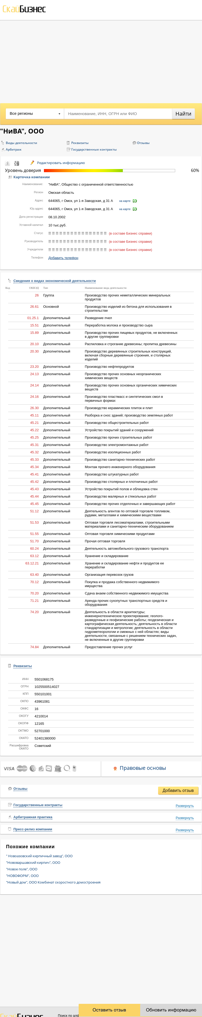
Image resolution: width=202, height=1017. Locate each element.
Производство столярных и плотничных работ (121, 482)
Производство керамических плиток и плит (119, 408)
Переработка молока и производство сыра (119, 325)
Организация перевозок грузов (109, 575)
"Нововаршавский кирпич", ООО (33, 862)
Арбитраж (14, 149)
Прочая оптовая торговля (105, 541)
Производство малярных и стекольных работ (120, 496)
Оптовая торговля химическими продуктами (119, 534)
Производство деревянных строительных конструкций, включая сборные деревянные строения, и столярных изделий (128, 355)
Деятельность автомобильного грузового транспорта (126, 548)
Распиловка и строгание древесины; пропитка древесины (130, 344)
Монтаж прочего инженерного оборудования (120, 467)
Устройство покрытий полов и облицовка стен (121, 489)
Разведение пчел (98, 318)
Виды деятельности (21, 143)
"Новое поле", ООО (21, 869)
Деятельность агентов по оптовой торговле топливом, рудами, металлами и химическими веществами (127, 513)
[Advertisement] (101, 60)
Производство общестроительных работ (117, 423)
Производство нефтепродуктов (109, 367)
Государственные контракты (94, 149)
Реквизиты (80, 143)
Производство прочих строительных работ (118, 437)
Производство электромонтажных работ (116, 445)
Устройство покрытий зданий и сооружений (119, 430)
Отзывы (143, 143)
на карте (124, 200)
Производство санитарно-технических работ (120, 460)
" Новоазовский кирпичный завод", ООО (39, 856)
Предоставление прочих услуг (109, 647)
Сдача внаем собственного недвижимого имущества (126, 593)
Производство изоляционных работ (113, 452)
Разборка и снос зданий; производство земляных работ (129, 415)
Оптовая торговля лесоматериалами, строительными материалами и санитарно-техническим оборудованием (129, 524)
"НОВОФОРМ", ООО (22, 875)
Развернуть (185, 806)
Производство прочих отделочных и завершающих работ (130, 504)
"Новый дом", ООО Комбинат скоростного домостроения (53, 882)
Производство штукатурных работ (112, 474)
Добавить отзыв (178, 790)
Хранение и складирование (106, 556)
